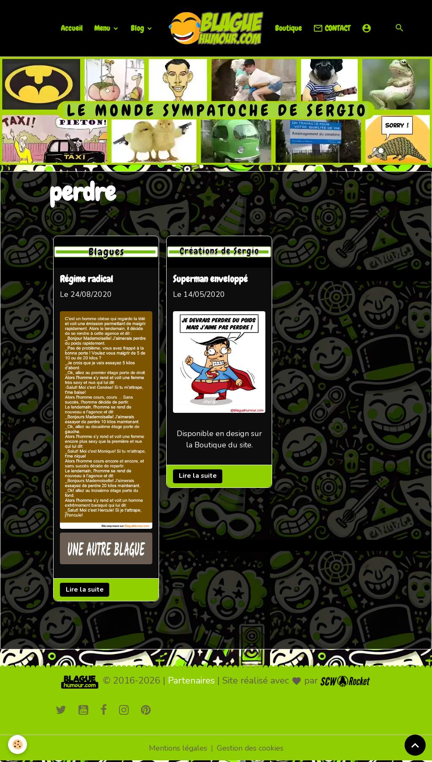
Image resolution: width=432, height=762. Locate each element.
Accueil (72, 28)
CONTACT (331, 28)
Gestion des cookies (250, 748)
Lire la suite (85, 589)
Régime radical (86, 279)
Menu (103, 28)
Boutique (288, 28)
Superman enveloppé (212, 279)
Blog (138, 28)
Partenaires (191, 681)
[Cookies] (17, 744)
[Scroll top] (415, 745)
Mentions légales (177, 748)
